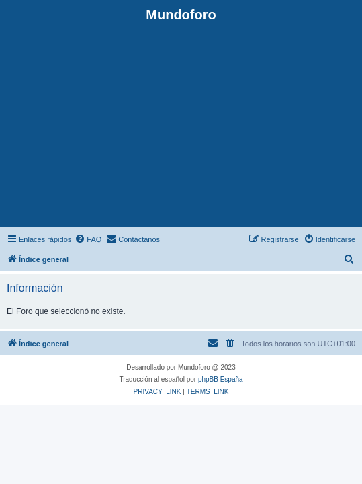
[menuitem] (88, 239)
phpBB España (220, 379)
